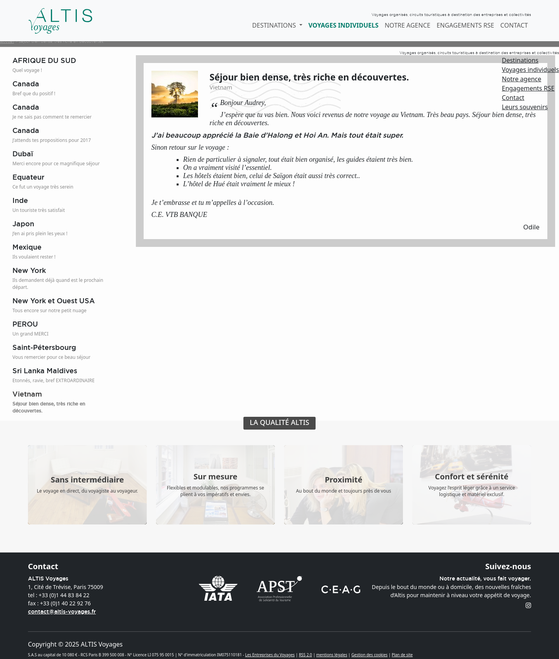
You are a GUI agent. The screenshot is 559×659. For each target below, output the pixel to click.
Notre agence (408, 25)
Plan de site (402, 654)
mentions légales (331, 654)
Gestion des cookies (369, 654)
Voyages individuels (343, 25)
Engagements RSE (465, 25)
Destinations (520, 60)
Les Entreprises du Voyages (270, 654)
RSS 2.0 (305, 654)
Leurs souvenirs (525, 107)
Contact (514, 25)
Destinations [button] (275, 25)
